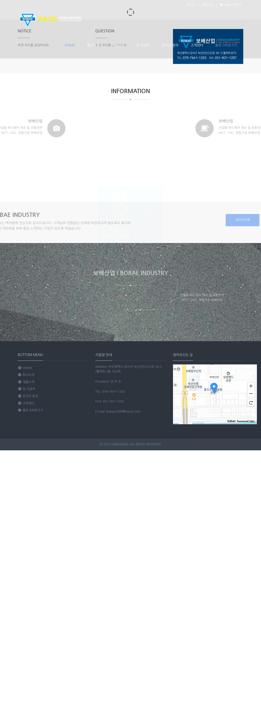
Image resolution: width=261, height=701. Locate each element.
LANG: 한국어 (230, 4)
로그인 (190, 4)
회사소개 (93, 45)
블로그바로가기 (226, 45)
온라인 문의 (170, 45)
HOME (70, 45)
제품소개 (118, 45)
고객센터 (196, 45)
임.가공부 (143, 45)
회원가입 (207, 4)
